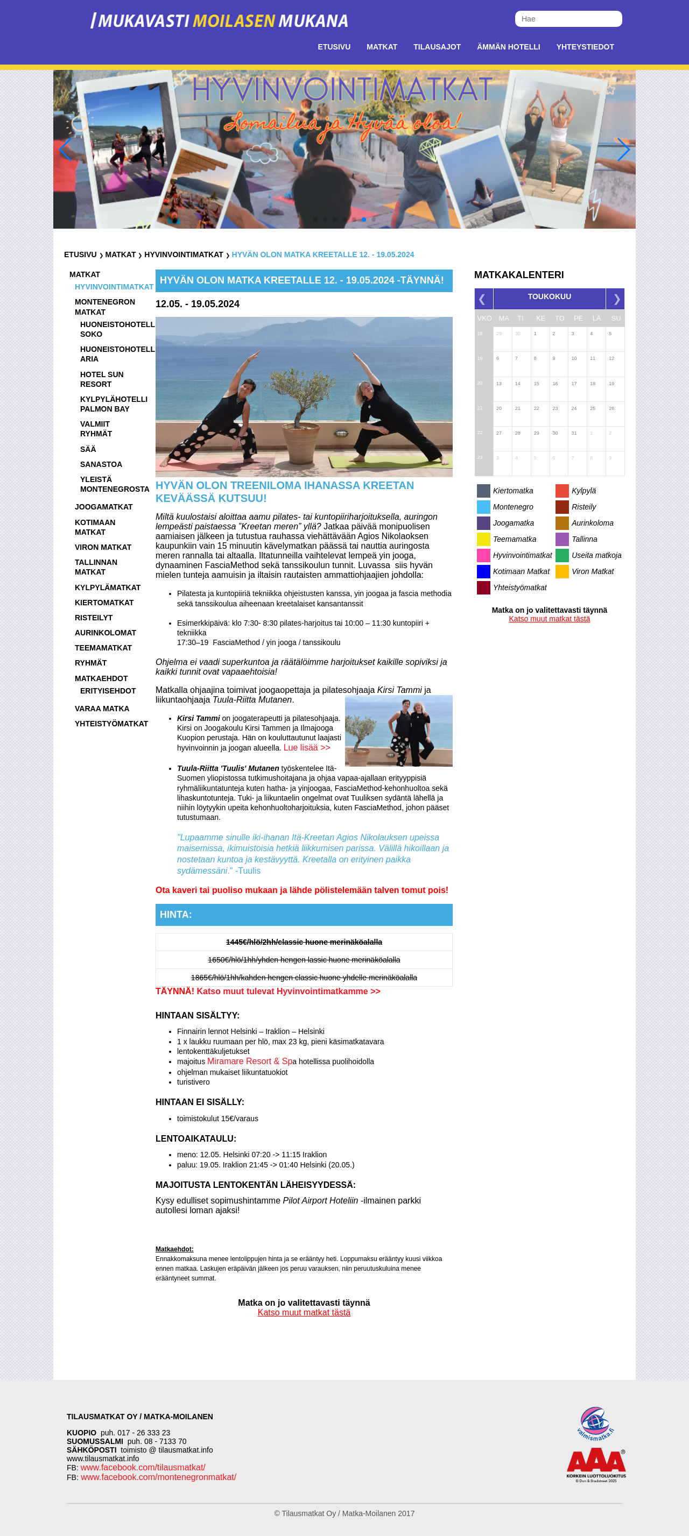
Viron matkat (103, 547)
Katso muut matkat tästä (304, 1312)
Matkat (382, 47)
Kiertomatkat (104, 602)
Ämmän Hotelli (508, 47)
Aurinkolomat (105, 632)
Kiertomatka (513, 490)
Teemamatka (514, 539)
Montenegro (513, 506)
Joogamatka (513, 523)
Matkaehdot (101, 678)
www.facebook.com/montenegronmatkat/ (157, 1477)
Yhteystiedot (585, 47)
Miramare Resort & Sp (249, 1061)
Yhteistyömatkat (111, 723)
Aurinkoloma (593, 523)
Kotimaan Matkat (521, 571)
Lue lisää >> (307, 747)
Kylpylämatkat (107, 587)
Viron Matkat (593, 571)
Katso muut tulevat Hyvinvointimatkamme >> (287, 991)
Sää (88, 449)
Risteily (584, 506)
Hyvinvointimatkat (183, 254)
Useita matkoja (597, 555)
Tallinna (584, 539)
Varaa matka (102, 708)
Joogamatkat (104, 506)
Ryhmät (91, 663)
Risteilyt (94, 617)
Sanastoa (101, 464)
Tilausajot (437, 47)
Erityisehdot (108, 690)
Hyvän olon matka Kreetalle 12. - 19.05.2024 (323, 254)
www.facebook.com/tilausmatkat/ (143, 1467)
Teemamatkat (103, 647)
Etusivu (334, 47)
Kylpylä (584, 490)
